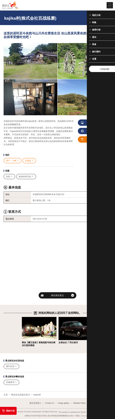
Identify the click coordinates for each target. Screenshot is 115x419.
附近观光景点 (57, 295)
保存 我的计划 (92, 139)
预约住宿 (11, 366)
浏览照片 (91, 122)
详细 (24, 318)
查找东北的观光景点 (20, 394)
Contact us (49, 403)
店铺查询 (11, 382)
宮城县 (29, 160)
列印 (90, 131)
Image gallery (63, 403)
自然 (9, 176)
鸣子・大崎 (12, 160)
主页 (6, 394)
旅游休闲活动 (26, 176)
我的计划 (8, 410)
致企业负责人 (35, 403)
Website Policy (79, 403)
